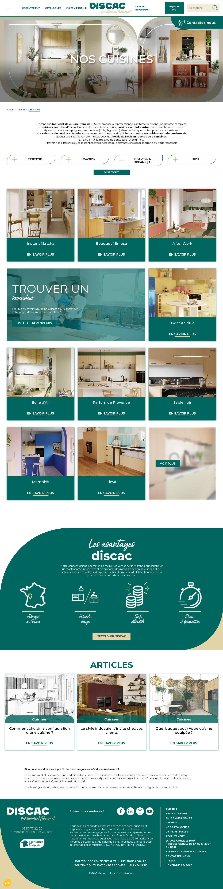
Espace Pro (174, 8)
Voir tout (111, 172)
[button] (7, 883)
